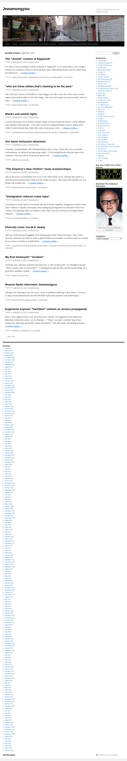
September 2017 (10, 543)
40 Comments (74, 132)
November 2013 (10, 646)
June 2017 (8, 548)
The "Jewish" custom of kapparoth (27, 58)
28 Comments (42, 187)
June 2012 (8, 685)
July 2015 (8, 599)
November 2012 (10, 674)
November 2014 (10, 618)
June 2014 (8, 629)
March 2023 (8, 423)
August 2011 (9, 708)
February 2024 (9, 406)
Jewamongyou (16, 9)
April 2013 (8, 662)
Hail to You (101, 93)
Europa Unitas (102, 84)
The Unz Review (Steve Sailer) (107, 151)
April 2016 (8, 578)
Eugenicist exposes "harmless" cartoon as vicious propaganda (46, 308)
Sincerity (101, 128)
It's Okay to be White (104, 100)
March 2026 (8, 351)
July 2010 (8, 739)
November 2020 (10, 485)
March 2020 (8, 504)
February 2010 (9, 750)
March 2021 (8, 476)
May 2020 (8, 499)
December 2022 (10, 430)
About (15, 44)
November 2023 (10, 413)
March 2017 (8, 553)
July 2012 (8, 683)
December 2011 (10, 699)
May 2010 (8, 743)
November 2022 (10, 432)
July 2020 (8, 495)
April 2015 (8, 606)
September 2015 (10, 595)
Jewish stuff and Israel (19, 77)
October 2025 (9, 362)
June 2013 (8, 657)
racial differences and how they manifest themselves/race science (34, 132)
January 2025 (9, 383)
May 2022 (8, 443)
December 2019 (10, 511)
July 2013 (8, 655)
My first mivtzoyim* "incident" (24, 256)
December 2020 (10, 483)
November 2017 (10, 541)
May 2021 (8, 471)
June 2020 (8, 497)
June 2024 (8, 397)
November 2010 (10, 729)
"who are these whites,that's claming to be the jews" (39, 86)
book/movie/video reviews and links (24, 187)
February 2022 (9, 450)
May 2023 (8, 418)
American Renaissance (105, 65)
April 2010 (8, 746)
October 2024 (9, 390)
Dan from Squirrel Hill (105, 79)
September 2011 (10, 706)
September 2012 (10, 678)
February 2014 (9, 639)
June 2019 (8, 522)
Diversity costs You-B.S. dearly (25, 227)
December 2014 (10, 615)
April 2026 (8, 348)
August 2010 (9, 736)
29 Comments (24, 275)
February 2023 (9, 425)
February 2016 (9, 583)
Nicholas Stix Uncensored (106, 116)
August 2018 (9, 529)
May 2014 (8, 632)
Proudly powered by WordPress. (108, 755)
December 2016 (10, 560)
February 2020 (9, 506)
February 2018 (9, 536)
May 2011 (8, 715)
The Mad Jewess (103, 142)
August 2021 (9, 464)
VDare (100, 160)
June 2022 (8, 441)
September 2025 (10, 364)
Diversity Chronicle (104, 81)
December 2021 (10, 455)
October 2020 (9, 488)
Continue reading (29, 73)
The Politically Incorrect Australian (109, 146)
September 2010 (10, 734)
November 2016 (10, 562)
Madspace (101, 112)
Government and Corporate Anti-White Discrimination (78, 44)
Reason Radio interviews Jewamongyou (31, 284)
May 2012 (8, 687)
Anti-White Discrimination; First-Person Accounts (38, 44)
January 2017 (9, 557)
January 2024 (9, 409)
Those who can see (104, 153)
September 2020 (10, 490)
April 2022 (8, 446)
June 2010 (8, 741)
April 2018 (8, 534)
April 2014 (8, 634)
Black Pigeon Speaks (104, 70)
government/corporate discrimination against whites (29, 245)
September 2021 (10, 462)
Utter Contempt (103, 158)
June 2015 (8, 601)
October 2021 (9, 460)
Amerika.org (102, 67)
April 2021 (8, 474)
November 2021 (10, 457)
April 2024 (8, 402)
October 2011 (9, 704)
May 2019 (8, 525)
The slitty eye (102, 149)
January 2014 (9, 641)
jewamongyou (34, 62)
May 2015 (8, 604)
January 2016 (9, 585)
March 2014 (8, 636)
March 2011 (8, 720)
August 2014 (9, 625)
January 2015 (9, 613)
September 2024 (10, 392)
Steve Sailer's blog (104, 132)
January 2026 (9, 355)
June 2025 (8, 371)
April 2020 (8, 502)
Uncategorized (63, 132)
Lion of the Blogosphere (105, 107)
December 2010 (10, 727)
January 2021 (9, 481)
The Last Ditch (102, 139)
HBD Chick (101, 95)
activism (15, 160)
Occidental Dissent (104, 123)
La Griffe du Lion (103, 105)
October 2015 (9, 592)
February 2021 (9, 478)
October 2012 (9, 676)
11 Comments (35, 330)
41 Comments (42, 300)
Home (7, 44)
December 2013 (10, 643)
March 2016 (8, 581)
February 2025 (9, 381)
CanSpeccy (101, 72)
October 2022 (9, 434)
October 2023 (9, 416)
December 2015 (10, 588)
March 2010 (8, 748)
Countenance (102, 74)
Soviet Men (101, 130)
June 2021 (8, 469)
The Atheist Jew (103, 137)
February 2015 (9, 611)
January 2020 (9, 509)
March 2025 (8, 378)
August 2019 (9, 520)
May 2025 (8, 374)
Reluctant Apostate (104, 126)
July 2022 (8, 439)
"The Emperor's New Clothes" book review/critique (38, 168)
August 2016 (9, 569)
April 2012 (8, 690)
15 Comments (33, 105)
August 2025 (9, 367)
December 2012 (10, 671)
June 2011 (8, 713)
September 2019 (10, 518)
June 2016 (8, 574)
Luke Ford (101, 109)
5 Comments (68, 77)
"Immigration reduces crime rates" (27, 196)
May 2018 (8, 532)
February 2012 (9, 694)
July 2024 (8, 395)
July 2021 (8, 467)
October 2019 (9, 515)
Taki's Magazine (103, 135)
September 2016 (10, 567)
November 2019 (10, 513)
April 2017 (8, 550)
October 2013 (9, 648)
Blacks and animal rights (21, 113)
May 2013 (8, 660)
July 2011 (8, 711)
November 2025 (10, 360)
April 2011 (8, 718)
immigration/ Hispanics (20, 218)
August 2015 (9, 597)
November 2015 (10, 590)
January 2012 (9, 697)
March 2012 (8, 692)
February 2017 (9, 555)
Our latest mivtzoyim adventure (25, 141)
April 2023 (8, 420)
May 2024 (8, 399)
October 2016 (9, 564)
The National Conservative (106, 144)
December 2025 (10, 357)
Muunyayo (101, 114)
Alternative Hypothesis (105, 63)
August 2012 (9, 680)
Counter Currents (103, 77)
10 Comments (24, 160)
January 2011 (9, 725)
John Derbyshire (103, 102)
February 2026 (9, 353)
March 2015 (8, 608)
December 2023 (10, 411)
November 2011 (10, 701)
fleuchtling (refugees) (104, 86)
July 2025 (8, 369)
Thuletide (101, 156)
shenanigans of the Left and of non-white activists (45, 77)
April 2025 (8, 376)
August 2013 (9, 653)
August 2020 (9, 492)
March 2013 (8, 664)
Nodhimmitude (102, 121)
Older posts (10, 337)
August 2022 (9, 436)
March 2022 (8, 448)
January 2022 (9, 453)
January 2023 (9, 427)
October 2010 (9, 732)
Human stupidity (103, 98)
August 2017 (9, 546)
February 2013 (9, 667)
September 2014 (10, 622)
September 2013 (10, 650)
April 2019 (8, 527)
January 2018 (9, 539)
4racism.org (101, 60)
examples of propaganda (20, 330)
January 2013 (9, 669)
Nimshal (100, 119)
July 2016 (8, 571)
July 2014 (8, 627)
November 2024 (10, 388)
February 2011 (9, 722)
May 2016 (8, 576)
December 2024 (10, 385)
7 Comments (33, 218)
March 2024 (8, 404)
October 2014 (9, 620)
